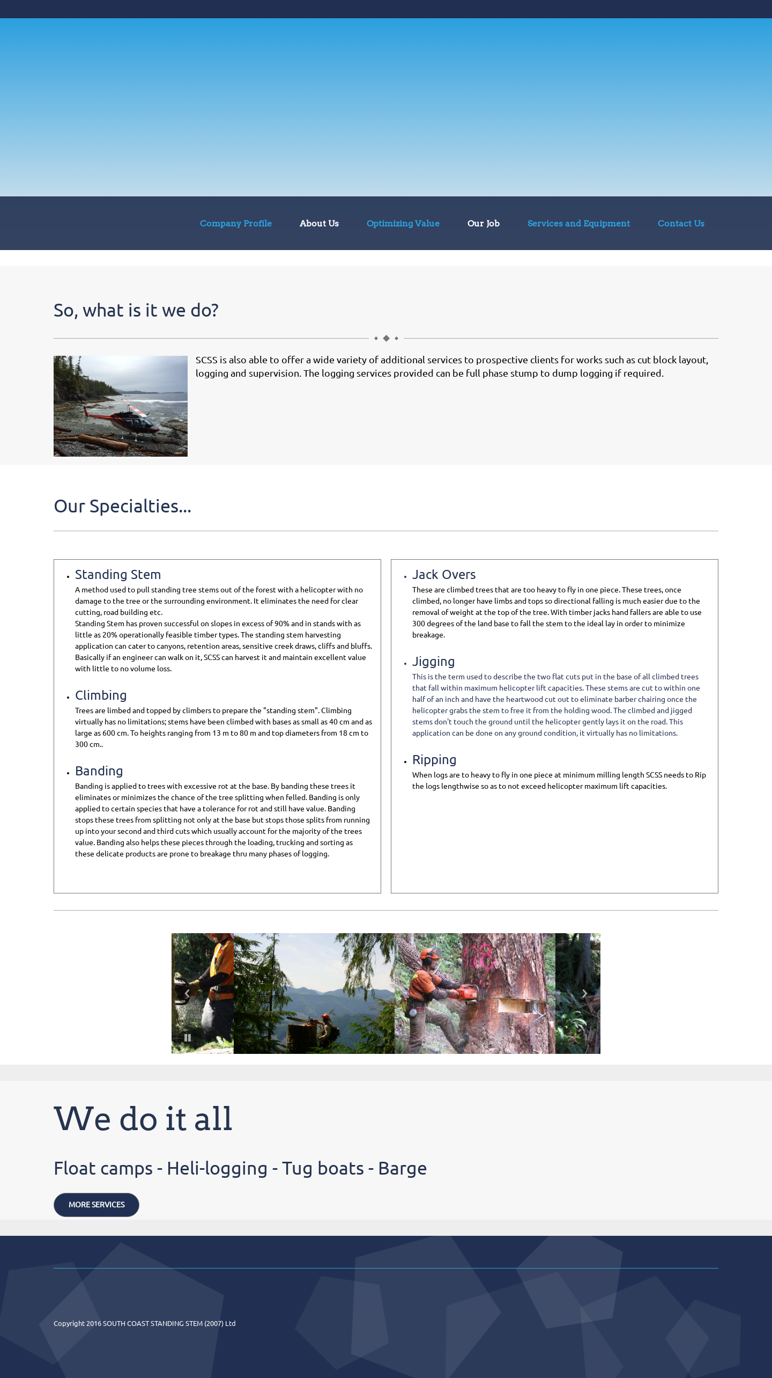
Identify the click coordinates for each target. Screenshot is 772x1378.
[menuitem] (236, 225)
